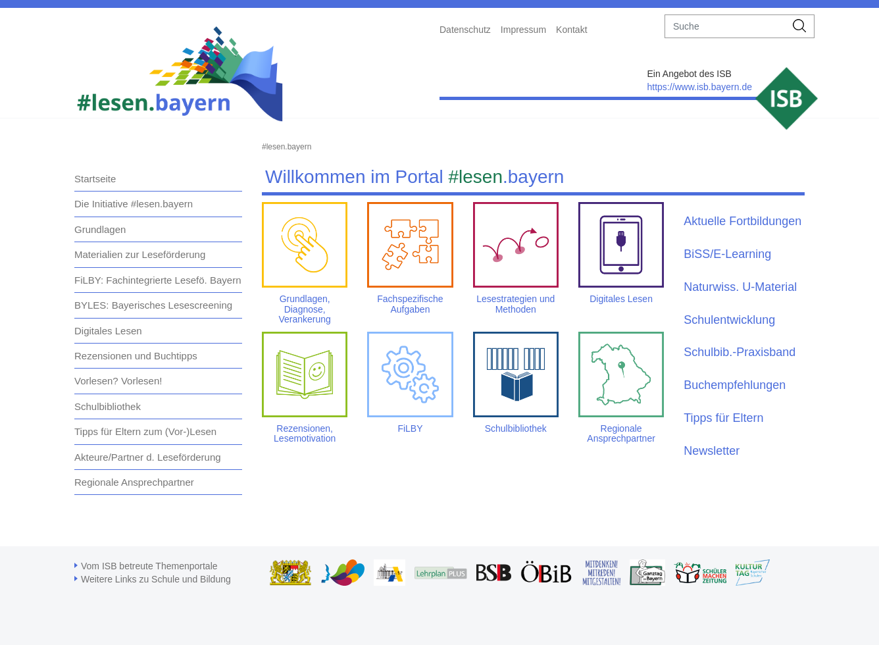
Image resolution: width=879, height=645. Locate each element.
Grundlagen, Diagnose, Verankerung (304, 309)
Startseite (95, 178)
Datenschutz (465, 29)
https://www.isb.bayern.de (699, 87)
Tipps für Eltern (723, 418)
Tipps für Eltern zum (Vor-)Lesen (145, 431)
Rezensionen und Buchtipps (135, 355)
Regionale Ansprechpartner (134, 482)
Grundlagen (100, 229)
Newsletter (712, 450)
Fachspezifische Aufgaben (410, 304)
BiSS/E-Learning (727, 254)
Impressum (523, 29)
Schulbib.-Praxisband (739, 352)
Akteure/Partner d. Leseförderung (147, 457)
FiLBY (409, 428)
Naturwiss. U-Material (740, 287)
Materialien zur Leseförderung (139, 254)
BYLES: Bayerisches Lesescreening (153, 305)
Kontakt (571, 29)
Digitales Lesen (108, 330)
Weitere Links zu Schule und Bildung (156, 579)
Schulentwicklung (729, 319)
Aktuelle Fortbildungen (742, 221)
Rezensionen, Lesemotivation (305, 433)
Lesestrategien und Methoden (515, 304)
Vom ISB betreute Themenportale (149, 566)
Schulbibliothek (107, 406)
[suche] (725, 26)
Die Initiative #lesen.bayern (133, 203)
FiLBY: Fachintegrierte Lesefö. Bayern (157, 280)
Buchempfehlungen (735, 385)
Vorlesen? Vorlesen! (118, 380)
